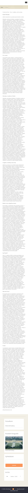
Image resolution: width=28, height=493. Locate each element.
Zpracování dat (14, 490)
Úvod (2, 7)
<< (7, 476)
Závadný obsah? (21, 489)
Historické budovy (10, 426)
